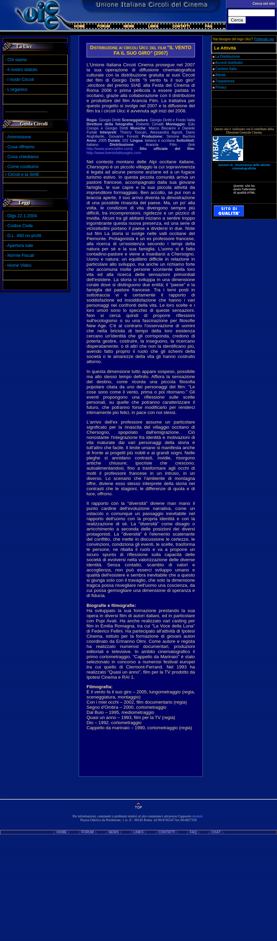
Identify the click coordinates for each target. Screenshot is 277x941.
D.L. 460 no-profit (23, 235)
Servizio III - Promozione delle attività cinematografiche (244, 166)
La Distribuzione (227, 56)
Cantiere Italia (226, 69)
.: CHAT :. (216, 832)
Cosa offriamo (21, 146)
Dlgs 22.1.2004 (22, 215)
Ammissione (19, 136)
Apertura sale (20, 245)
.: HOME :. (64, 832)
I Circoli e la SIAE (22, 174)
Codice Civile (20, 225)
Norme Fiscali (19, 255)
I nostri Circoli (19, 79)
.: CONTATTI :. (166, 832)
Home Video (20, 265)
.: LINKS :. (138, 832)
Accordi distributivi (229, 63)
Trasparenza (223, 81)
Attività (219, 75)
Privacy (220, 87)
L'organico (16, 89)
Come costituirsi (23, 166)
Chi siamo (16, 59)
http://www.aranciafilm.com (109, 149)
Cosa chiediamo (23, 156)
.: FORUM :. (87, 832)
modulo (197, 816)
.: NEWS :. (113, 832)
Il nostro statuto (21, 69)
